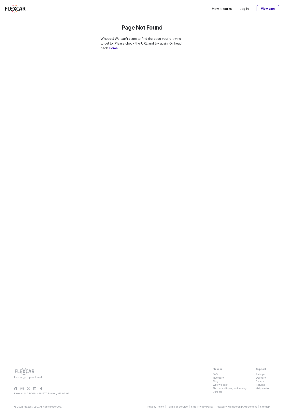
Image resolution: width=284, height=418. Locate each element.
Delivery (261, 377)
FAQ (215, 374)
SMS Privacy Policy (202, 406)
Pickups (260, 374)
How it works (222, 9)
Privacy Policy (156, 406)
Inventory (218, 377)
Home (113, 48)
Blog (215, 381)
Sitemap (265, 406)
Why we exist (220, 384)
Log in (244, 9)
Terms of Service (177, 406)
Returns (260, 384)
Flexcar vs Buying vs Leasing (230, 388)
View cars (268, 8)
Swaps (260, 381)
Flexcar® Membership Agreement (237, 406)
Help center (263, 388)
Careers (217, 391)
